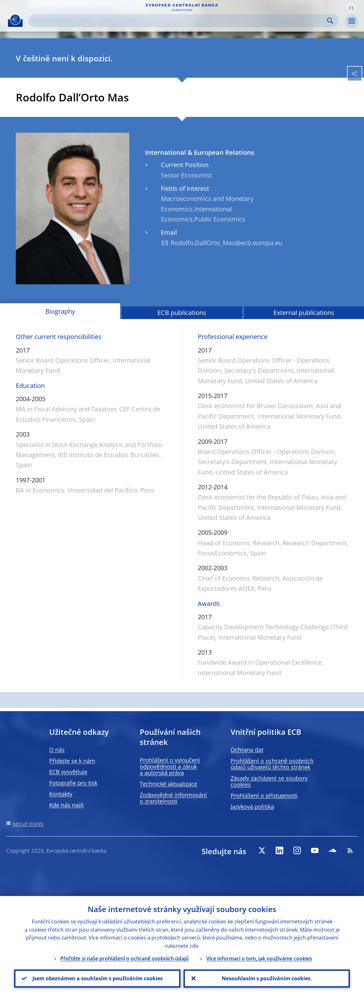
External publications (303, 312)
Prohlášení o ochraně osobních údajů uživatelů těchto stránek (272, 764)
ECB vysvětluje (68, 772)
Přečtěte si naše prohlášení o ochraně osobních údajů (124, 958)
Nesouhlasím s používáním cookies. (267, 978)
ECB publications (181, 312)
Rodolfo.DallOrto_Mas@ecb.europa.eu (226, 243)
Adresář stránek (28, 824)
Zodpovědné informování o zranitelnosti (173, 798)
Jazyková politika (252, 806)
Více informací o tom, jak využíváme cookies (259, 958)
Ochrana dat (247, 749)
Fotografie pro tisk (73, 783)
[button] (351, 7)
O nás (57, 749)
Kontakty (60, 794)
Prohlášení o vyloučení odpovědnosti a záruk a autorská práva (170, 766)
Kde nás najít (66, 805)
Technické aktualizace (168, 784)
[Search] (178, 20)
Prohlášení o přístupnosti (264, 795)
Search (330, 20)
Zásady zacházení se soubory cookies (269, 781)
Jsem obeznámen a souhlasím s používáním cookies (97, 978)
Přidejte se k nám (72, 760)
